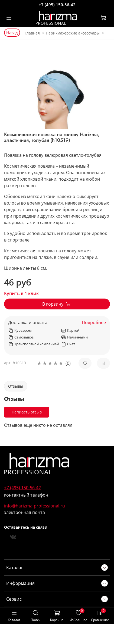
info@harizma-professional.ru (34, 506)
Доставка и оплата (27, 322)
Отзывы (15, 386)
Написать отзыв (27, 412)
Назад (12, 32)
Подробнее (94, 322)
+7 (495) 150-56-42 (57, 4)
